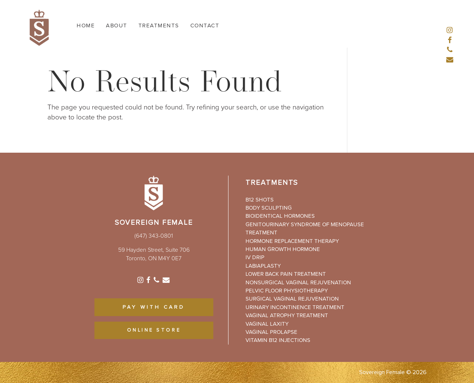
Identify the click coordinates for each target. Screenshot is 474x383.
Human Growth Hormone (283, 249)
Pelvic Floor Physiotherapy (287, 290)
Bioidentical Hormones (280, 216)
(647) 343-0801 (153, 236)
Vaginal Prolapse (271, 332)
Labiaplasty (263, 265)
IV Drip (255, 257)
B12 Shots (260, 199)
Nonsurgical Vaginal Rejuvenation (298, 282)
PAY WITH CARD (154, 307)
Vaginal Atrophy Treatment (287, 315)
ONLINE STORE (154, 330)
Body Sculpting (269, 207)
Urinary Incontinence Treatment (295, 307)
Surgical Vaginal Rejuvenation (292, 298)
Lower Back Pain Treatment (286, 274)
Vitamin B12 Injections (278, 340)
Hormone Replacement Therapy (292, 241)
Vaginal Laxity (267, 324)
